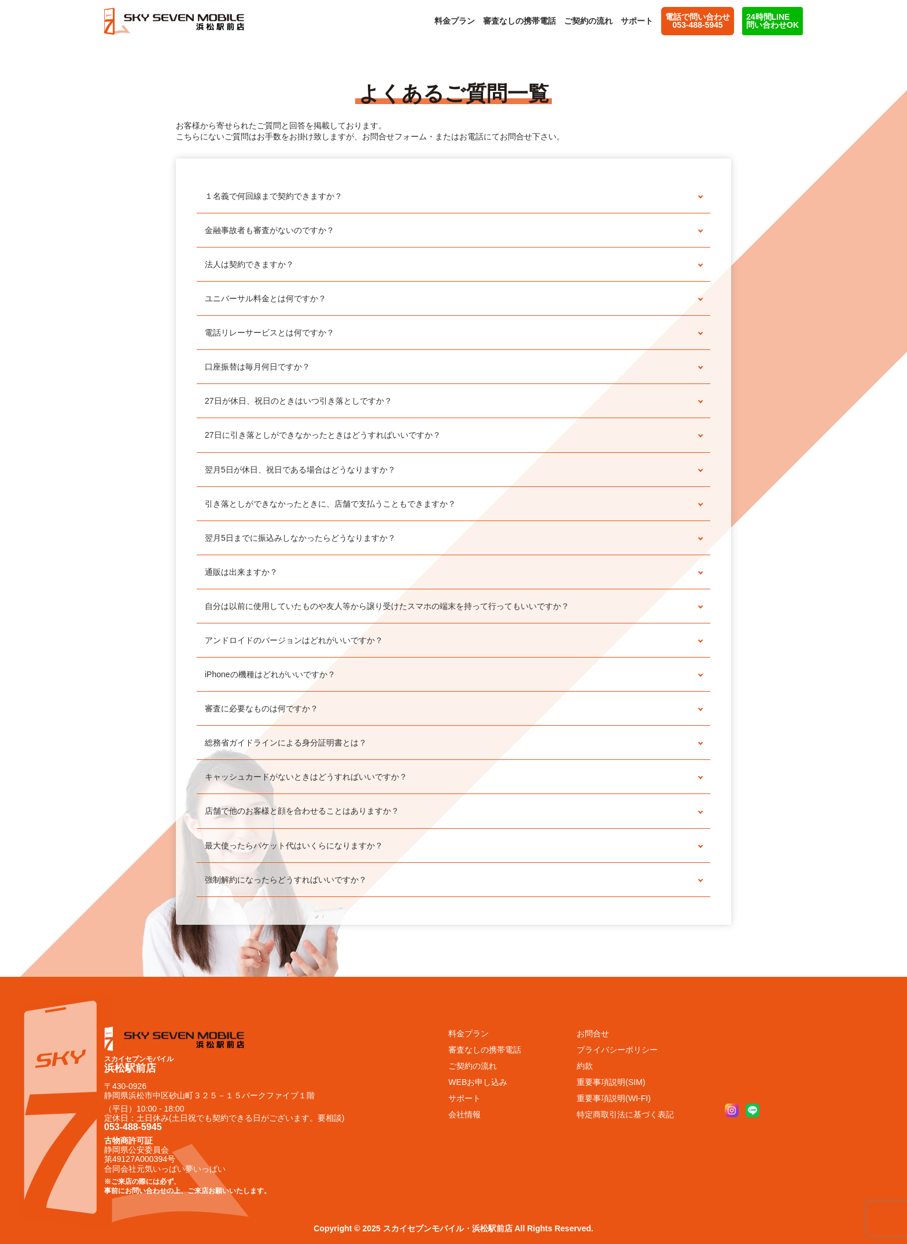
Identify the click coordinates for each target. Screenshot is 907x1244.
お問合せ (593, 1033)
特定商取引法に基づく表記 (625, 1114)
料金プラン (454, 21)
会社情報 (464, 1114)
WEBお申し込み (477, 1082)
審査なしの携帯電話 (519, 21)
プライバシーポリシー (617, 1049)
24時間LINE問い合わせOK (772, 20)
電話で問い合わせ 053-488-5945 (697, 20)
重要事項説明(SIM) (611, 1082)
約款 (585, 1065)
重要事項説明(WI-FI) (614, 1098)
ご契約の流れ (588, 21)
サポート (637, 21)
